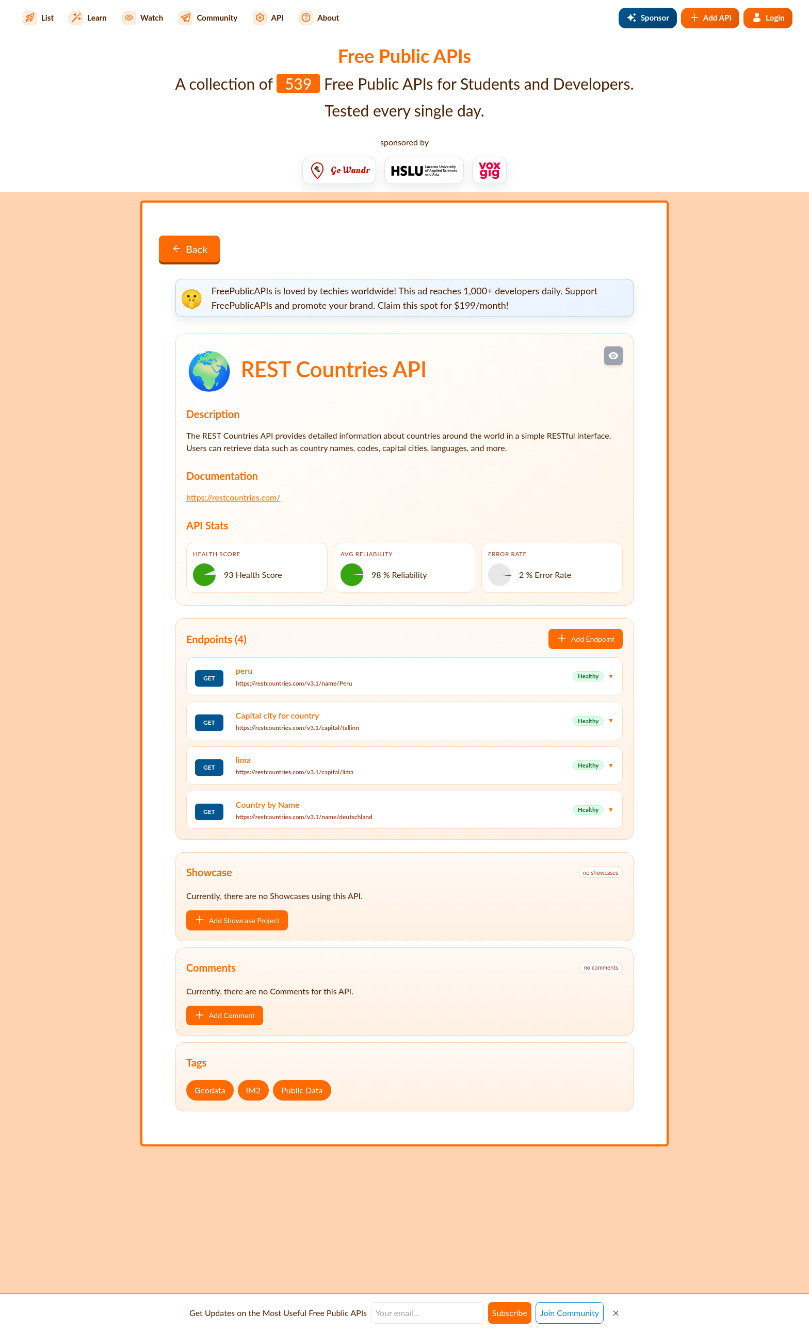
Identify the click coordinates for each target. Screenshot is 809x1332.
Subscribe (509, 1313)
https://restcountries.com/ (233, 497)
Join (569, 1313)
